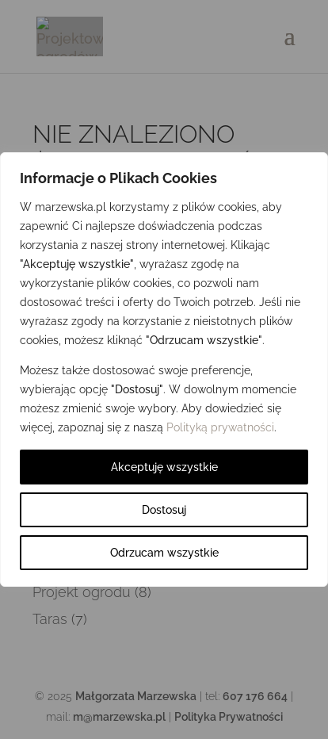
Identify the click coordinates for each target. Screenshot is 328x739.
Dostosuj (164, 510)
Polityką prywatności (220, 427)
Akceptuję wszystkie (164, 467)
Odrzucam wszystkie (164, 552)
